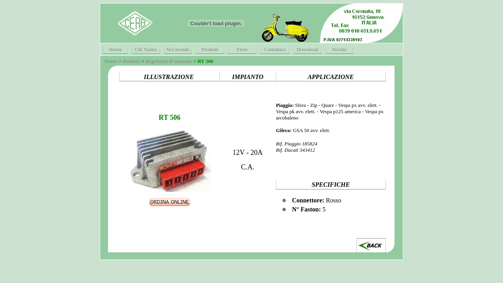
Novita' (339, 49)
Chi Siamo (146, 49)
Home (115, 49)
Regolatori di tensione (168, 61)
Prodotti (210, 49)
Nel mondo (178, 49)
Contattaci (275, 49)
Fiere (242, 49)
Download (308, 49)
